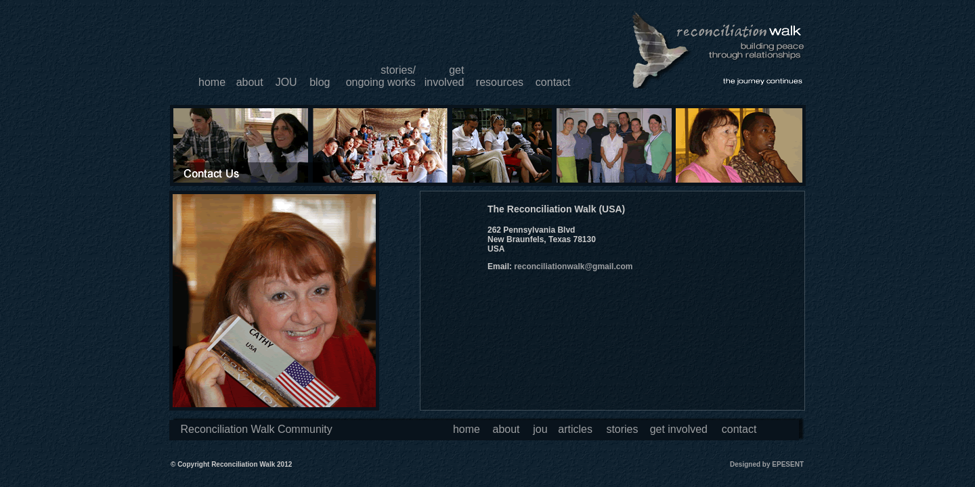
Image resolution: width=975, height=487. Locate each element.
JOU (286, 82)
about (249, 82)
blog (319, 82)
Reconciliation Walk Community (256, 429)
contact (553, 82)
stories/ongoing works (381, 76)
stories (622, 429)
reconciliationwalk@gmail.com (573, 266)
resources (499, 82)
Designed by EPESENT (767, 464)
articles (575, 429)
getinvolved (444, 76)
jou (540, 429)
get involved (679, 429)
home (211, 82)
